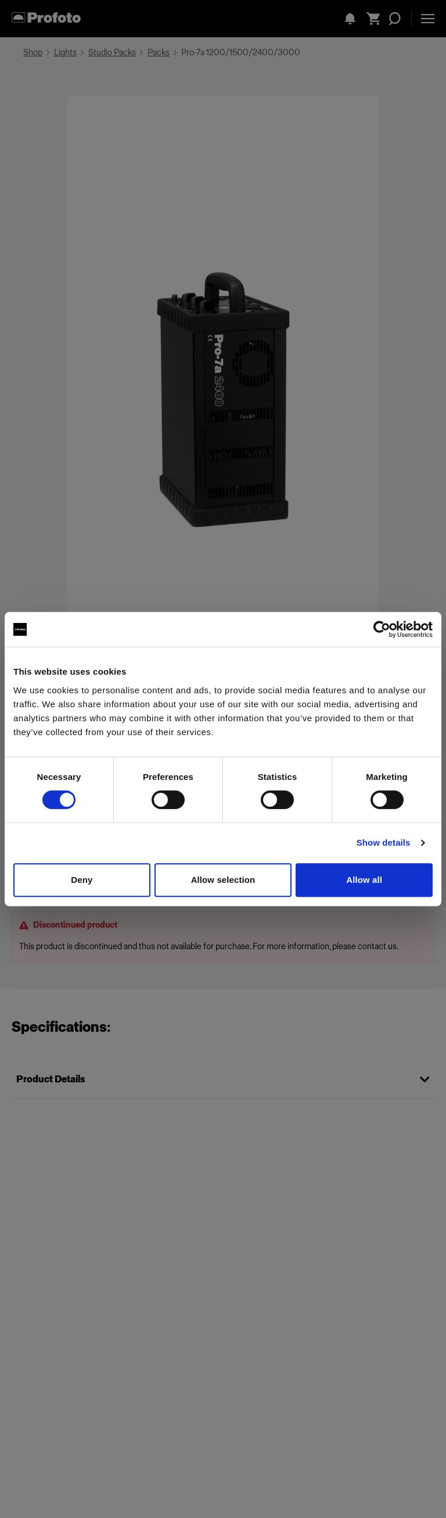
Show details (384, 842)
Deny (81, 880)
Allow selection (223, 880)
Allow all (364, 880)
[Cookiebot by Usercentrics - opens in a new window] (382, 629)
